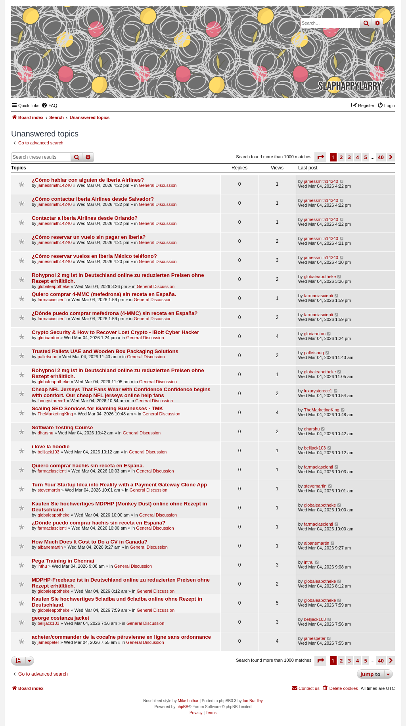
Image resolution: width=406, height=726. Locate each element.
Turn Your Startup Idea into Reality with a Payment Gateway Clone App (119, 485)
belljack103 (48, 451)
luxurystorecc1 (52, 400)
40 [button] (381, 157)
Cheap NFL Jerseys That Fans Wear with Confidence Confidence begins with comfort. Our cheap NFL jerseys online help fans (121, 392)
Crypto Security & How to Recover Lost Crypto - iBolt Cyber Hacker (115, 332)
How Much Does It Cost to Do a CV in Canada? (89, 542)
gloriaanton (48, 337)
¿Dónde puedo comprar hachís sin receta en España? (98, 523)
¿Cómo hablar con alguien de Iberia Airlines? (88, 180)
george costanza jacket (60, 618)
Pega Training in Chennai (63, 561)
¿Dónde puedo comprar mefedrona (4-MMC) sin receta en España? (114, 313)
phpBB (182, 707)
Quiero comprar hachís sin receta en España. (88, 466)
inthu (42, 566)
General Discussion (157, 185)
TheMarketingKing (55, 413)
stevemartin (49, 490)
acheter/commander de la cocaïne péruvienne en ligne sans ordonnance (121, 637)
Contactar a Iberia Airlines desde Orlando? (85, 218)
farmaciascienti (52, 299)
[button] (320, 157)
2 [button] (341, 157)
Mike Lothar (188, 701)
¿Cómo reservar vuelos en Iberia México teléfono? (94, 256)
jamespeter (48, 642)
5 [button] (365, 157)
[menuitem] (49, 105)
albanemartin (50, 547)
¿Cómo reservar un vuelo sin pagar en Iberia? (89, 237)
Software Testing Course (62, 427)
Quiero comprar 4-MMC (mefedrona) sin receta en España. (104, 294)
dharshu (46, 432)
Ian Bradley (253, 701)
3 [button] (349, 157)
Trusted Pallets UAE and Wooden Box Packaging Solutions (105, 351)
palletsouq (47, 356)
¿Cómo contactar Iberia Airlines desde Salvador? (93, 199)
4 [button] (357, 157)
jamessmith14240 (55, 185)
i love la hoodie (50, 446)
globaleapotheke (54, 286)
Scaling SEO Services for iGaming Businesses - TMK (97, 408)
